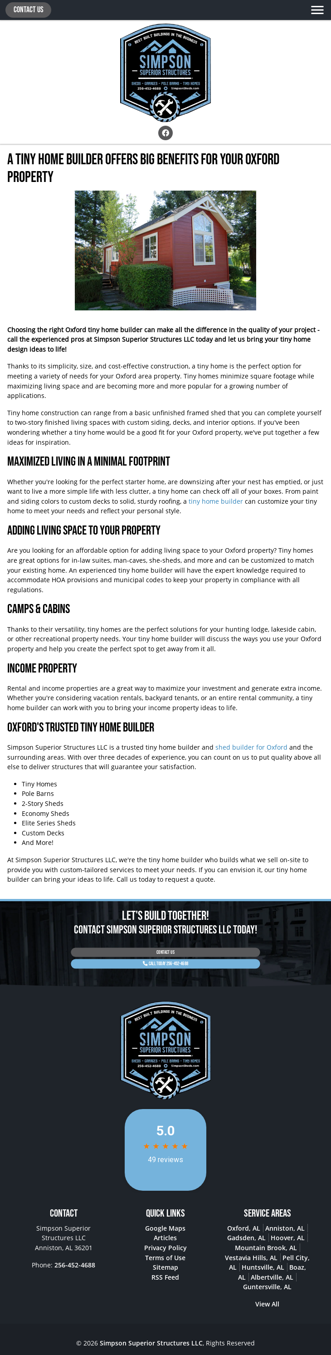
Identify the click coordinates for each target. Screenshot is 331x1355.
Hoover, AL (288, 1237)
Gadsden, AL (246, 1237)
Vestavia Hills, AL (251, 1257)
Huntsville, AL (263, 1267)
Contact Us (29, 10)
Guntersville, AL (267, 1286)
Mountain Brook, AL (266, 1247)
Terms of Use (165, 1257)
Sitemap (165, 1267)
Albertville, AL (272, 1277)
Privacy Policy (165, 1247)
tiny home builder (216, 501)
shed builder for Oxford (250, 747)
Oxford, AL (243, 1228)
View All (267, 1304)
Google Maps (165, 1228)
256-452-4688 (74, 1265)
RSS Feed (165, 1277)
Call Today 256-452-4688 (165, 961)
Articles (165, 1237)
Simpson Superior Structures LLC (151, 1343)
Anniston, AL (285, 1228)
